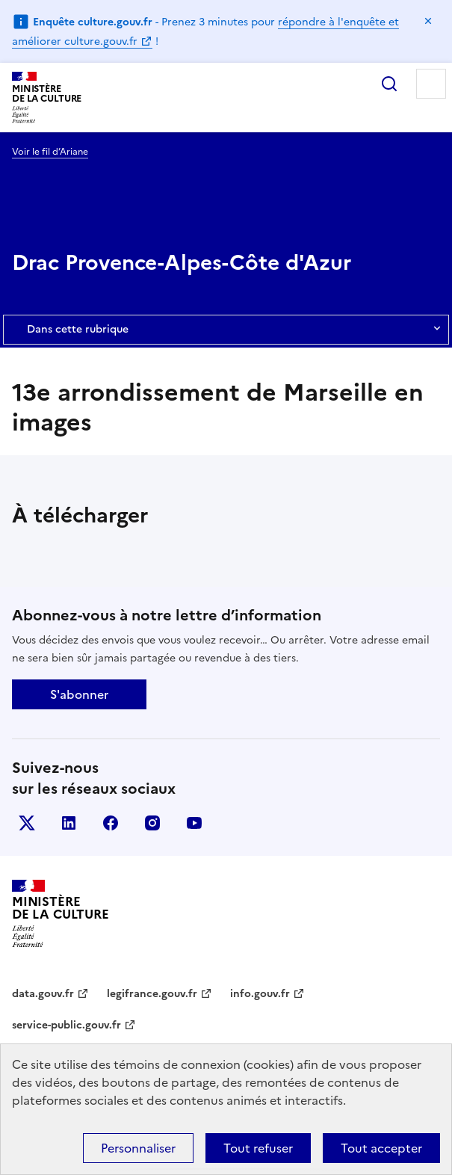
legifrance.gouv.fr (152, 994)
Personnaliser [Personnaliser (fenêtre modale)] (138, 1148)
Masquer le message (428, 21)
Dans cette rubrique (226, 330)
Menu (431, 84)
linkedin (69, 823)
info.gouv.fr (260, 994)
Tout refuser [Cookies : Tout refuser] (258, 1148)
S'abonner (79, 694)
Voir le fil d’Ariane (50, 151)
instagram (152, 823)
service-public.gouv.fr (66, 1025)
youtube (194, 823)
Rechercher (389, 84)
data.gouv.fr (43, 994)
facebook (111, 823)
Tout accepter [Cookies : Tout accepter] (381, 1148)
